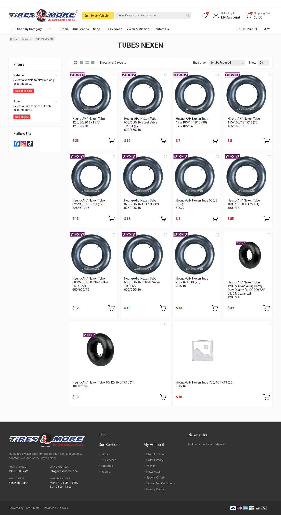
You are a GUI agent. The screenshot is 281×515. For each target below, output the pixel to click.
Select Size (22, 116)
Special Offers (155, 477)
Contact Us (161, 29)
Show (252, 62)
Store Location (155, 454)
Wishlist (151, 466)
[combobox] (153, 15)
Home (64, 29)
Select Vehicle (23, 90)
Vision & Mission (137, 29)
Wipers (105, 471)
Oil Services (108, 460)
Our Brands (81, 29)
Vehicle (35, 75)
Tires (104, 454)
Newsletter (153, 471)
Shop (96, 29)
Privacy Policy (155, 489)
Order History (154, 460)
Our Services (113, 29)
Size (35, 101)
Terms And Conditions (160, 483)
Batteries (107, 466)
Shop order (199, 62)
